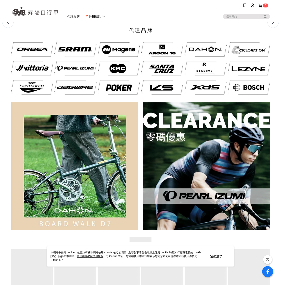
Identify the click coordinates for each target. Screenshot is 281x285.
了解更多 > (56, 259)
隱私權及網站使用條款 (90, 256)
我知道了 (216, 256)
